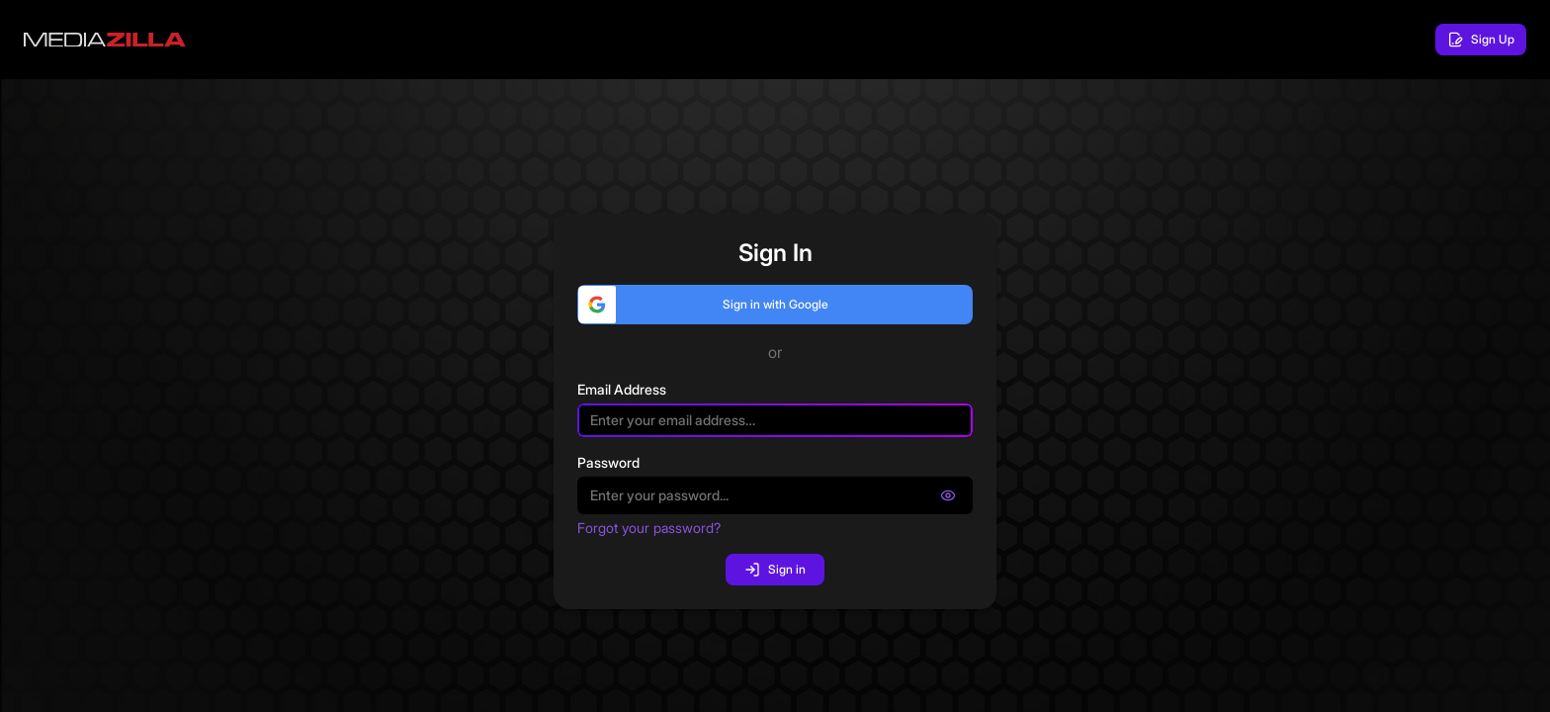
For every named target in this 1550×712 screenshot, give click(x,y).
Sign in (775, 570)
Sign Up (1480, 39)
